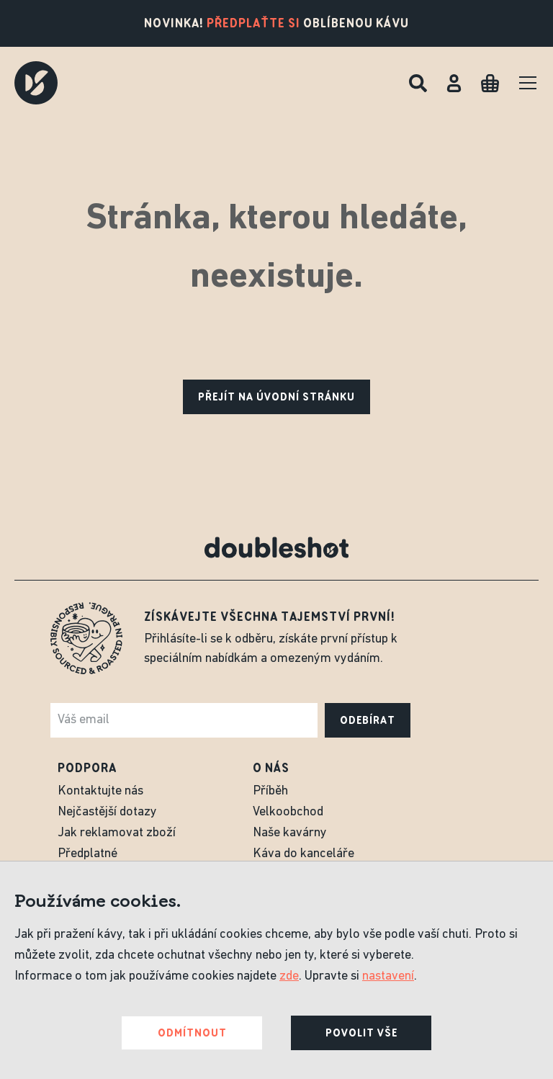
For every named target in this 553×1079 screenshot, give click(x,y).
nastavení (388, 976)
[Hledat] (418, 83)
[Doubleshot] (36, 82)
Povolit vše (361, 1033)
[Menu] (528, 83)
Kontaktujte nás (100, 791)
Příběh (270, 791)
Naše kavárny (290, 833)
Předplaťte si (253, 23)
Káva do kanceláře (303, 854)
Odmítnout (192, 1033)
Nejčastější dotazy (107, 812)
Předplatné (87, 854)
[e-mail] (184, 720)
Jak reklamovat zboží (117, 833)
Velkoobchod (288, 812)
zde (289, 976)
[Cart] (490, 83)
